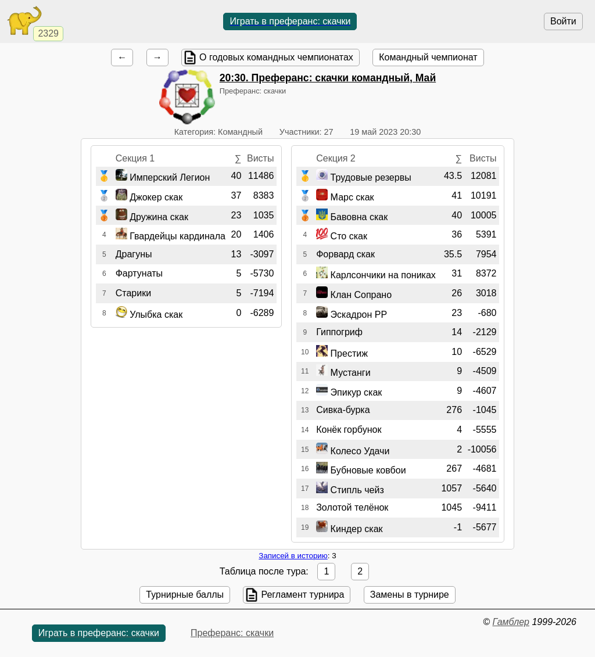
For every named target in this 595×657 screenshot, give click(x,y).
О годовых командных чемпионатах (276, 57)
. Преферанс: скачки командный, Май (328, 78)
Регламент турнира (302, 594)
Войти (563, 21)
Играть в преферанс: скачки (290, 21)
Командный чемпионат (428, 57)
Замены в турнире (409, 594)
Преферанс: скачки (232, 633)
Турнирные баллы (185, 594)
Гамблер (510, 622)
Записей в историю (293, 555)
